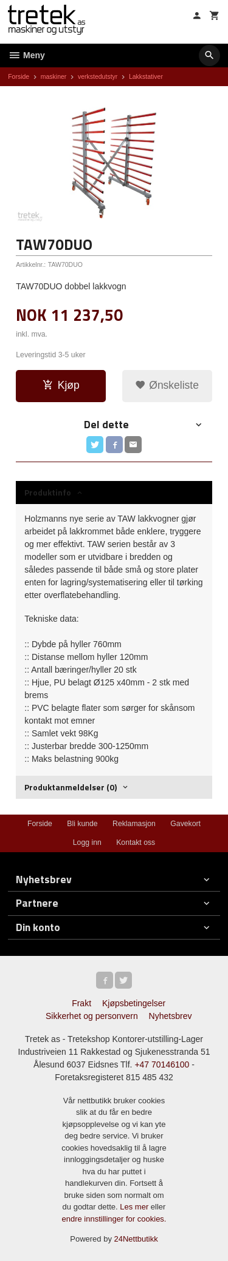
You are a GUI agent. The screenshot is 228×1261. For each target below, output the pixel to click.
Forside (18, 76)
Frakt (81, 1003)
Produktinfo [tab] (47, 492)
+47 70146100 (161, 1064)
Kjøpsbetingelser (133, 1003)
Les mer (135, 1206)
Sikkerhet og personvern (92, 1016)
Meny (26, 55)
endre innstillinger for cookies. (114, 1218)
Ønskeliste (167, 385)
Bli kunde (82, 823)
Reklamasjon (134, 823)
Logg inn (87, 842)
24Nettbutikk (136, 1238)
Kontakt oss (135, 842)
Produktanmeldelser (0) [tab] (70, 787)
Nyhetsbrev (170, 1016)
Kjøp (61, 385)
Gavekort (185, 823)
